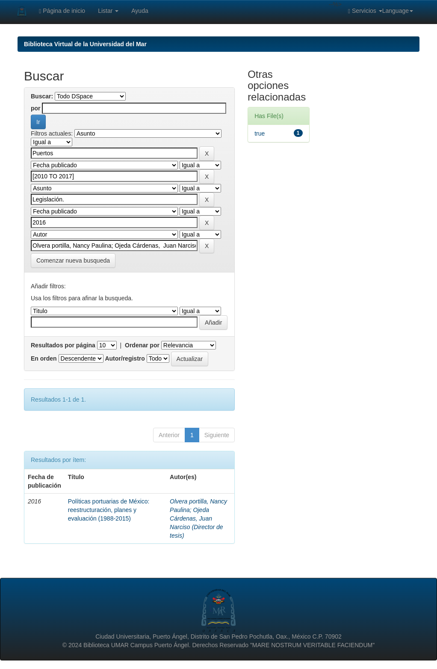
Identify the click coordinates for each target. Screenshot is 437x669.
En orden (44, 358)
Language (397, 10)
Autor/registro (125, 358)
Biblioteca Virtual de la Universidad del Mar (85, 44)
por (36, 108)
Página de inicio (62, 11)
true (259, 133)
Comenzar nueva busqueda (73, 260)
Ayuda (139, 10)
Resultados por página (63, 345)
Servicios (365, 11)
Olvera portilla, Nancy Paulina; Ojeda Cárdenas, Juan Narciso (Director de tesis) (198, 518)
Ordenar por (142, 345)
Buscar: (42, 96)
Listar (108, 10)
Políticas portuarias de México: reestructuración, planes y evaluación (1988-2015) (109, 510)
